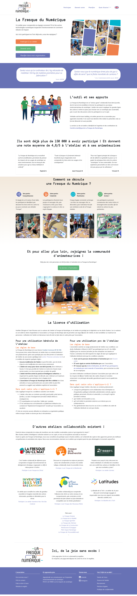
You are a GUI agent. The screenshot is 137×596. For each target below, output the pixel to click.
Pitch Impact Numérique (68, 530)
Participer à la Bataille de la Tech (104, 500)
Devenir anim (80, 7)
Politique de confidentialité (105, 589)
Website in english (21, 586)
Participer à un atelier (28, 41)
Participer (67, 7)
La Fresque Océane (69, 516)
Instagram (83, 581)
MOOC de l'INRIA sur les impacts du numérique (57, 582)
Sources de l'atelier (103, 580)
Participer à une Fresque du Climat (32, 470)
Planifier (92, 7)
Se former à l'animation (68, 268)
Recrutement (101, 583)
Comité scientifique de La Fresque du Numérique (86, 128)
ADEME (62, 79)
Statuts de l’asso (102, 577)
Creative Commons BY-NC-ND (51, 350)
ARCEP (116, 78)
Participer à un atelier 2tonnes (104, 470)
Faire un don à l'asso (22, 583)
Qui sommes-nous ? (22, 577)
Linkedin (82, 577)
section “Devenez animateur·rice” (52, 357)
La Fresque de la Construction (68, 525)
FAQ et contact (20, 580)
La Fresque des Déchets (68, 523)
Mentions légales (102, 586)
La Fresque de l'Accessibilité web (68, 532)
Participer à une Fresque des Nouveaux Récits (68, 504)
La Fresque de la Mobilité (68, 518)
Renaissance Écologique (68, 527)
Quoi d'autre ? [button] (104, 7)
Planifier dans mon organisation (32, 55)
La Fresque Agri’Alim (68, 521)
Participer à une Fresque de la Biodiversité (68, 468)
